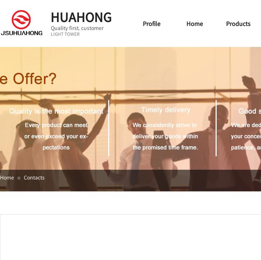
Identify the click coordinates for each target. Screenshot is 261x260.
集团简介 (231, 199)
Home (7, 177)
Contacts (34, 177)
